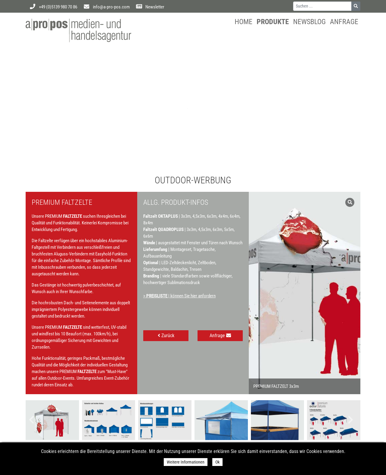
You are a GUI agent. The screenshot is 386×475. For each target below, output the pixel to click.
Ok (217, 462)
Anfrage (344, 21)
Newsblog (309, 21)
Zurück (166, 335)
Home (243, 21)
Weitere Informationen (185, 462)
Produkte (273, 21)
